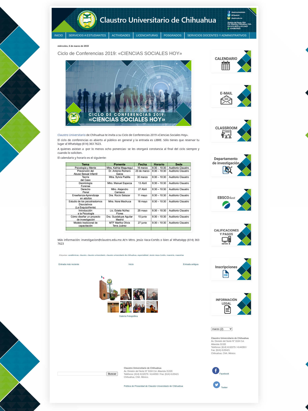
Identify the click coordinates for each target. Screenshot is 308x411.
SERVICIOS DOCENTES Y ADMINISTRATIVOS (217, 35)
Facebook (224, 373)
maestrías (179, 255)
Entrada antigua (190, 264)
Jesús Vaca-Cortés (157, 255)
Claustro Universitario (72, 135)
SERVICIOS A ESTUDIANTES (87, 35)
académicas (73, 255)
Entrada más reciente (69, 264)
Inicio (131, 264)
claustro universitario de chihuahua (121, 255)
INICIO (58, 35)
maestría (170, 255)
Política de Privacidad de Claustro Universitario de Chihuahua (153, 386)
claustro (83, 255)
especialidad (143, 255)
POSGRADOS (173, 35)
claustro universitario (96, 255)
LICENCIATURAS (147, 35)
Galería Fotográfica (128, 316)
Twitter (224, 387)
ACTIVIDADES (121, 35)
